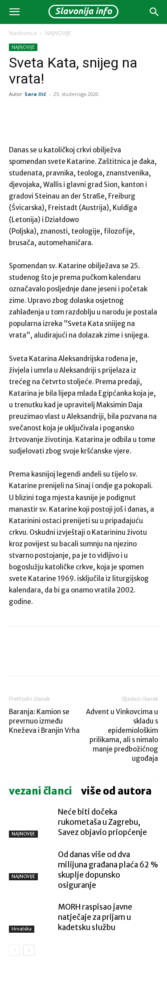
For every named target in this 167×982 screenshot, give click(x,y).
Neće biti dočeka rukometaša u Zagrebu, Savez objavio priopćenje (102, 822)
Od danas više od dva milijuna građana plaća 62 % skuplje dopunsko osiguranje (108, 870)
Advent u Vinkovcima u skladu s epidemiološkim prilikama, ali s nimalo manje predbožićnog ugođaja (122, 735)
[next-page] (28, 950)
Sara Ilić (35, 94)
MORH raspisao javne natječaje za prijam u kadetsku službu (95, 917)
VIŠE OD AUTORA (116, 791)
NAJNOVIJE (58, 33)
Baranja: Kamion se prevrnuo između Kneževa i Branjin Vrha (44, 721)
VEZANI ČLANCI (40, 791)
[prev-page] (14, 950)
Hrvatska (22, 929)
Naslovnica (23, 33)
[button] (14, 12)
